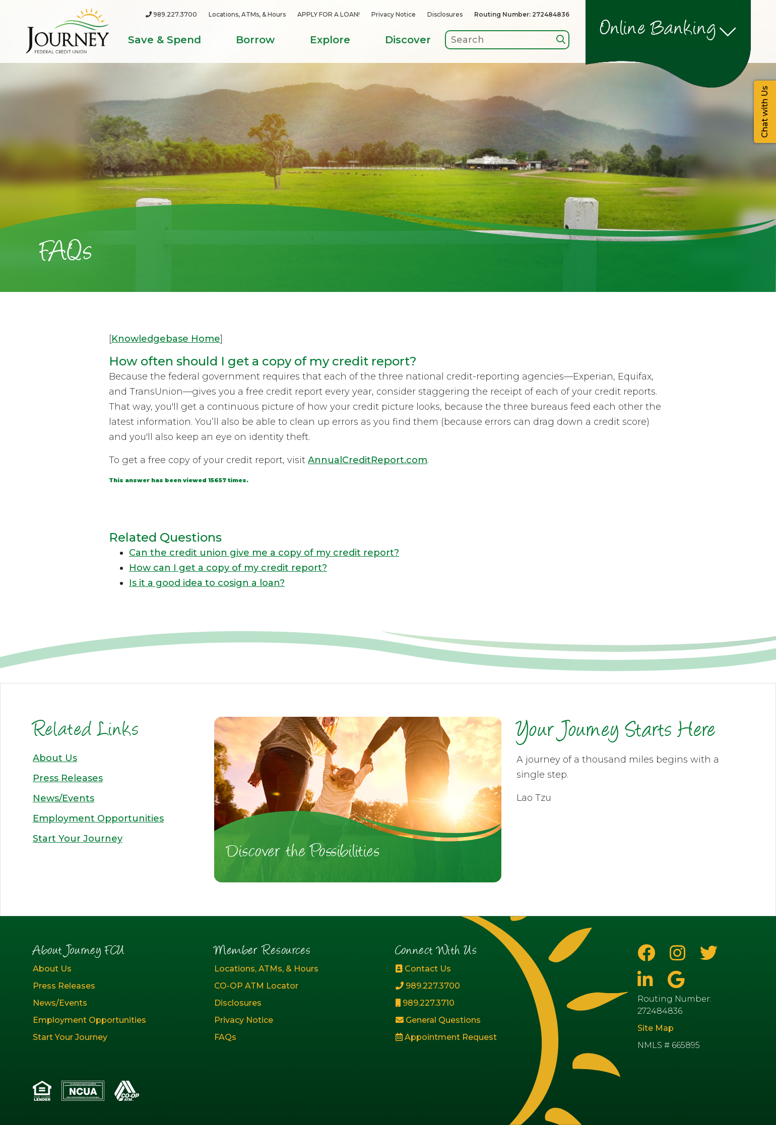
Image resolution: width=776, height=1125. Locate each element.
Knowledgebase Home (165, 338)
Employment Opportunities (98, 818)
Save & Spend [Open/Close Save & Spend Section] (164, 40)
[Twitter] (709, 953)
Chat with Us (764, 112)
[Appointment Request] (479, 1037)
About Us (55, 758)
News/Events (63, 798)
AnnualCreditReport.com (367, 460)
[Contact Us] (479, 969)
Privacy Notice (393, 14)
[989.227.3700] (171, 14)
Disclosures (445, 14)
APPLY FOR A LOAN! (328, 14)
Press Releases (68, 778)
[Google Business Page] (676, 980)
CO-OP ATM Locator (256, 986)
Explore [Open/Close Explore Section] (330, 40)
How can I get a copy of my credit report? (228, 567)
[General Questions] (479, 1020)
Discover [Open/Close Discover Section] (408, 40)
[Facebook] (648, 953)
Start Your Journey (77, 838)
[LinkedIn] (647, 980)
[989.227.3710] (479, 1003)
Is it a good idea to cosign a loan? (207, 582)
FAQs (225, 1037)
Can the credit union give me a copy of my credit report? (264, 552)
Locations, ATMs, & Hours (247, 14)
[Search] (560, 39)
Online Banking (658, 30)
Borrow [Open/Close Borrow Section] (255, 40)
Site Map (655, 1028)
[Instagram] (680, 953)
